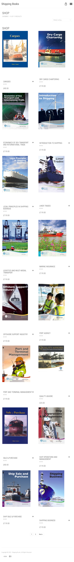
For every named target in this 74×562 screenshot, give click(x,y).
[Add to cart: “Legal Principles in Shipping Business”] (33, 206)
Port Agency (44, 333)
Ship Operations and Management (48, 458)
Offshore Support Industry (15, 334)
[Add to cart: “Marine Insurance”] (69, 266)
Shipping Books (10, 4)
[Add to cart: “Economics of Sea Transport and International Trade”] (33, 142)
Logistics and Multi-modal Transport (14, 271)
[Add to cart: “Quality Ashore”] (69, 396)
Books (5, 84)
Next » (41, 534)
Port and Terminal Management (17, 392)
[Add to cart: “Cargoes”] (33, 81)
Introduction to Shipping (50, 143)
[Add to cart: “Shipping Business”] (69, 520)
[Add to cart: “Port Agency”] (69, 333)
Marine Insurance (47, 266)
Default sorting (62, 20)
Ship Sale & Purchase (12, 516)
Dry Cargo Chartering (49, 79)
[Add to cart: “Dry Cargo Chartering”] (69, 79)
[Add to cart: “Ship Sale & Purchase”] (33, 516)
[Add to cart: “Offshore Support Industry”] (33, 334)
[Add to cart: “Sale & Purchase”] (33, 458)
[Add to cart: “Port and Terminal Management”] (33, 392)
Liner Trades (45, 206)
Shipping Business (47, 520)
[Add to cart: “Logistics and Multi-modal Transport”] (33, 270)
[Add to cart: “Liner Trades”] (69, 206)
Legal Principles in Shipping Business (15, 207)
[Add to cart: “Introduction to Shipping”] (69, 143)
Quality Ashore (46, 396)
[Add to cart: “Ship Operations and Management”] (69, 457)
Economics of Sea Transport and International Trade (16, 143)
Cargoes (7, 81)
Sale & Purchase (10, 458)
